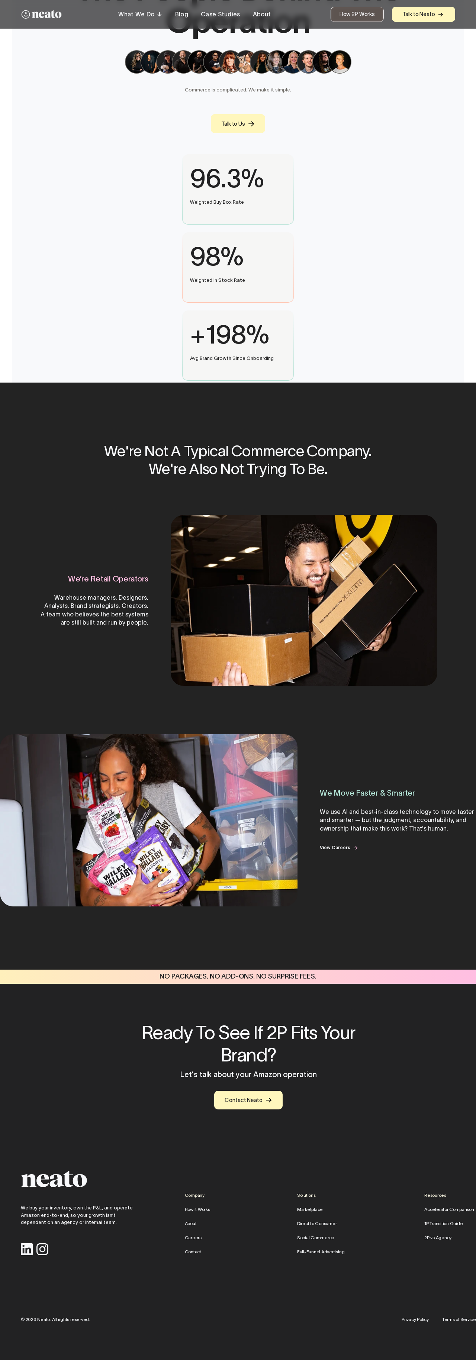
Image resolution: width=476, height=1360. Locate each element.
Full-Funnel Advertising (320, 1251)
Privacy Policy (415, 1319)
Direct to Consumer (317, 1223)
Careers (193, 1237)
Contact (193, 1251)
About (262, 14)
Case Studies (220, 14)
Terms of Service (459, 1319)
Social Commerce (315, 1237)
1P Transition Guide (443, 1223)
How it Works (197, 1208)
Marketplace (310, 1208)
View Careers (335, 847)
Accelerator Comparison (449, 1208)
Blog (181, 14)
